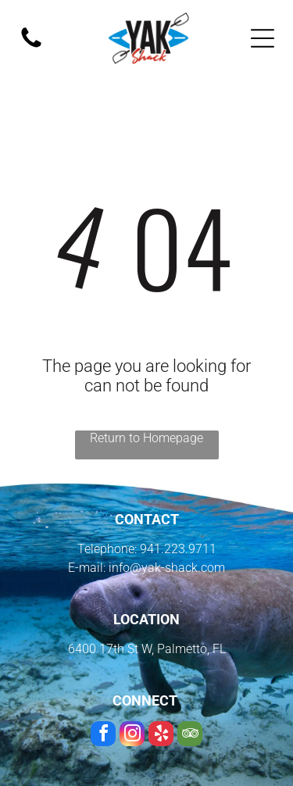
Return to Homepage (146, 438)
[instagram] (132, 735)
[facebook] (103, 735)
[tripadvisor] (189, 735)
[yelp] (160, 735)
